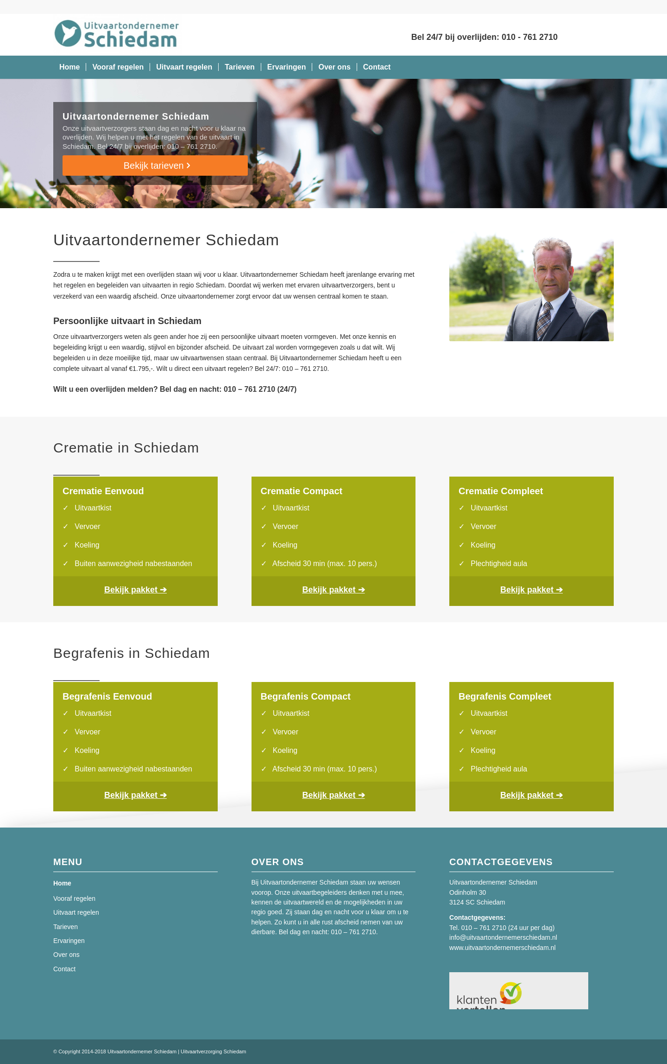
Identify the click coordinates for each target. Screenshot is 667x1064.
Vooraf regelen (74, 898)
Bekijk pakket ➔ (135, 589)
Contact (64, 969)
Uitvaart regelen (76, 912)
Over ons (66, 954)
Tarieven (65, 926)
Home (62, 883)
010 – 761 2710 (483, 927)
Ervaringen (69, 940)
